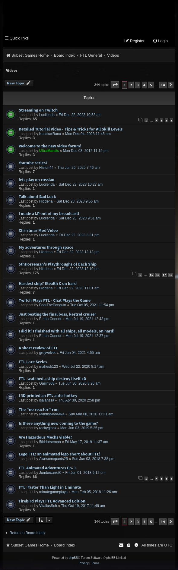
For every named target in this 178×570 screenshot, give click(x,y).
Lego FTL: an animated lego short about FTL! (59, 455)
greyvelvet (47, 353)
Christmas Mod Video (38, 231)
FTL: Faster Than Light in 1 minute (50, 488)
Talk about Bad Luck (37, 197)
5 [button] (151, 85)
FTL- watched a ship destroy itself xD (52, 379)
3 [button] (138, 85)
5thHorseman (50, 443)
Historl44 (46, 168)
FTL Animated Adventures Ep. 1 (47, 468)
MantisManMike (52, 415)
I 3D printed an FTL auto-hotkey (48, 396)
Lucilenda (47, 116)
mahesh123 (48, 367)
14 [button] (163, 85)
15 (151, 275)
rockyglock (47, 429)
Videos (11, 71)
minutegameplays (53, 493)
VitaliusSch (48, 507)
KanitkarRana (50, 135)
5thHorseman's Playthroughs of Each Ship (58, 265)
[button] (114, 86)
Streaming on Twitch (38, 111)
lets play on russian (36, 180)
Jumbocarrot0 (50, 473)
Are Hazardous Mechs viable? (45, 438)
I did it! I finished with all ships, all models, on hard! (67, 332)
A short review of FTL (38, 348)
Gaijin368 (47, 384)
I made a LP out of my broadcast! (49, 214)
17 (164, 275)
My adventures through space (46, 248)
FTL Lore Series (33, 362)
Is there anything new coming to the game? (58, 424)
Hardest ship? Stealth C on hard (48, 284)
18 (170, 275)
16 (157, 275)
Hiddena (46, 202)
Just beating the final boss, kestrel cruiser (57, 315)
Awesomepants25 (53, 460)
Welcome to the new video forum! (50, 147)
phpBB (73, 558)
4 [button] (144, 85)
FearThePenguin (52, 306)
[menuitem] (160, 42)
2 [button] (131, 85)
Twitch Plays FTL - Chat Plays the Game (55, 301)
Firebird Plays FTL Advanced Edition (52, 502)
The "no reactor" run (39, 410)
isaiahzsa (46, 401)
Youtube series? (33, 163)
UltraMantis (49, 152)
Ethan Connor (50, 320)
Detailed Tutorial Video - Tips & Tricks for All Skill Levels (70, 130)
